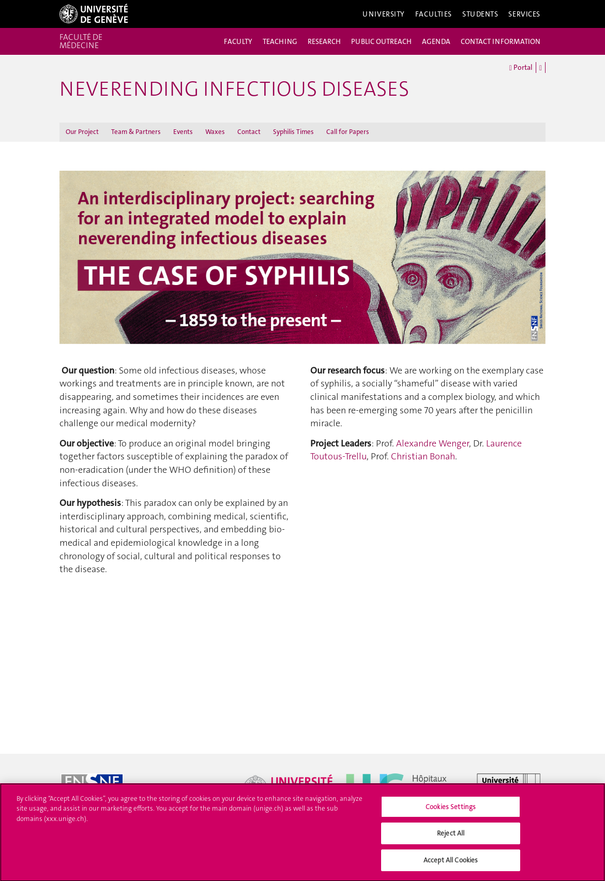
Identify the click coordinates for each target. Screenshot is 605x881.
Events (183, 131)
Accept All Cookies (451, 865)
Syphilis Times (293, 131)
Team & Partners (136, 131)
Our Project (82, 131)
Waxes (215, 131)
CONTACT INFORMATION (500, 41)
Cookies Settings (451, 812)
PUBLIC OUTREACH (381, 41)
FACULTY (238, 41)
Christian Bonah (423, 456)
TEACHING (280, 41)
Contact (249, 131)
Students (480, 14)
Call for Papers (347, 131)
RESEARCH (324, 41)
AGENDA (436, 41)
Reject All (450, 838)
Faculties (433, 14)
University (383, 14)
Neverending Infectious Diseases (234, 89)
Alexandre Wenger (432, 443)
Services (524, 14)
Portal (521, 68)
